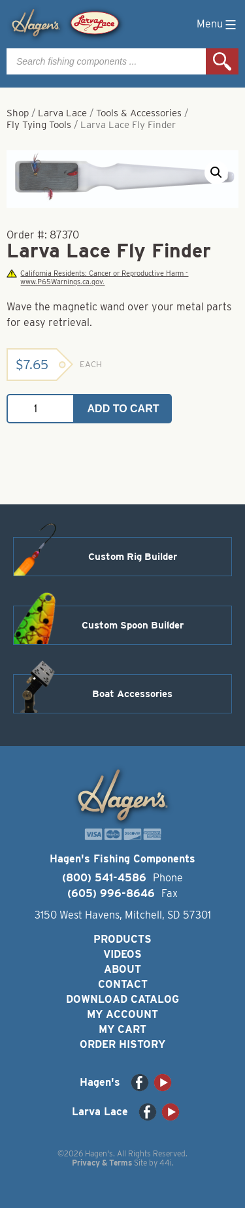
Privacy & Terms (102, 1162)
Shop (18, 113)
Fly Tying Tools (39, 125)
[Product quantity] (40, 408)
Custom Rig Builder (132, 557)
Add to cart (123, 408)
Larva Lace (62, 113)
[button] (216, 172)
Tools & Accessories (139, 113)
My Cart (122, 1029)
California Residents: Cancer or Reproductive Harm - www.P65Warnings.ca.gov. (97, 277)
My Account (122, 1014)
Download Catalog (122, 999)
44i (165, 1162)
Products (122, 939)
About (122, 969)
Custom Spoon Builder (133, 625)
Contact (123, 984)
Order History (122, 1044)
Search (222, 61)
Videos (122, 954)
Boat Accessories (132, 694)
